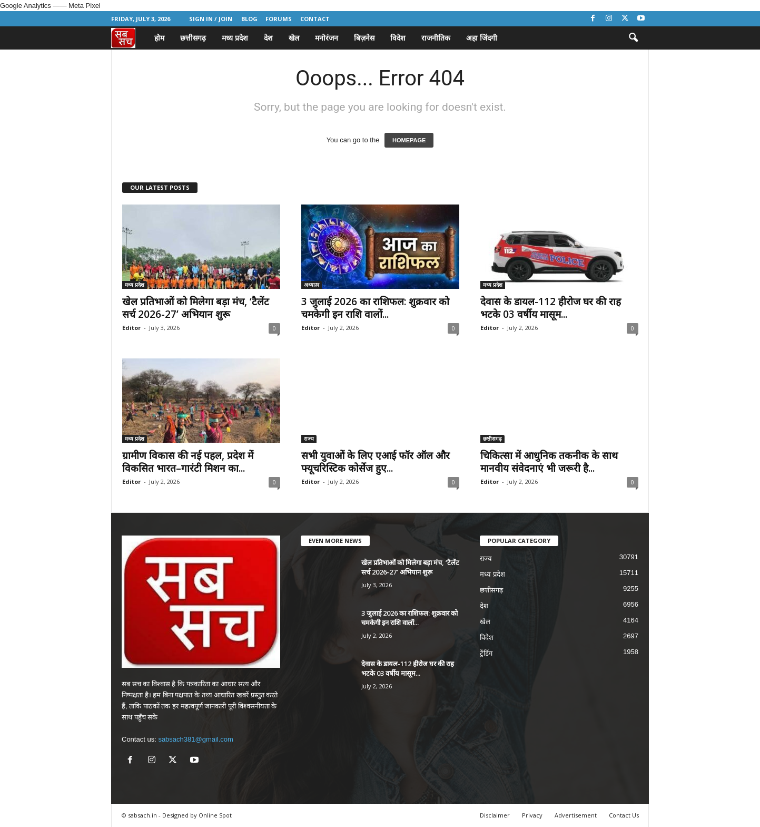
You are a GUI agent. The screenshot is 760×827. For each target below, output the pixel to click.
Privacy (532, 815)
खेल (294, 38)
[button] (633, 38)
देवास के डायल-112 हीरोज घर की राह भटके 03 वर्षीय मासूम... (550, 308)
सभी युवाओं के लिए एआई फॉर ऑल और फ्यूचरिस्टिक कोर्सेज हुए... (375, 462)
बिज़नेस (364, 38)
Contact (315, 19)
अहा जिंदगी (481, 38)
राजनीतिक (435, 38)
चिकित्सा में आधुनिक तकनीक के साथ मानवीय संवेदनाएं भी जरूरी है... (549, 462)
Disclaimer (495, 815)
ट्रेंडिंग (486, 653)
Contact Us (624, 815)
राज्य (309, 438)
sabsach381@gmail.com (195, 739)
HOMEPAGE (409, 140)
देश (268, 38)
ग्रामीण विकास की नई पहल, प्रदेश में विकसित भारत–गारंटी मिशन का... (187, 462)
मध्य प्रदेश (235, 38)
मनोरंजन (326, 38)
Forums (278, 19)
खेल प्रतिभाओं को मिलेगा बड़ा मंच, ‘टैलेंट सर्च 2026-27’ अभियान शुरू (195, 308)
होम (159, 38)
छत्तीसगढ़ (193, 38)
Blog (249, 19)
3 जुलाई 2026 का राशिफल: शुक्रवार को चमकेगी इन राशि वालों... (375, 308)
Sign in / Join (210, 19)
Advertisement (576, 815)
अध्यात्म (311, 284)
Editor (131, 328)
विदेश (398, 38)
